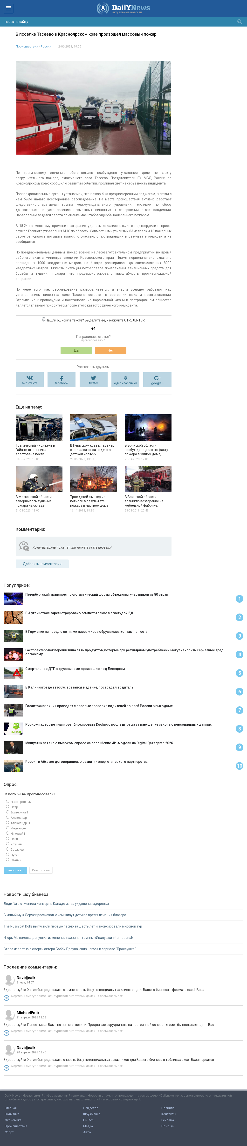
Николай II (18, 833)
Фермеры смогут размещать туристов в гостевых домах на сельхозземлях (67, 996)
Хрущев (16, 844)
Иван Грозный (21, 802)
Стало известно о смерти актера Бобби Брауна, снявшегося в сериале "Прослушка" (70, 949)
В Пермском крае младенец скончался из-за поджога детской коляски (92, 449)
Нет (111, 350)
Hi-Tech (88, 1120)
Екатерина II (19, 812)
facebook (62, 383)
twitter (93, 383)
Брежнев (17, 849)
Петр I (15, 807)
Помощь (167, 1126)
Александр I (19, 817)
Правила (167, 1108)
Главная (11, 1108)
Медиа (88, 1126)
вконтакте (29, 383)
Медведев (18, 828)
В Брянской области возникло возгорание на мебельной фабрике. (144, 501)
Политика (12, 1114)
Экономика (13, 1120)
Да (76, 350)
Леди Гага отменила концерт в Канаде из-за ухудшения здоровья (56, 904)
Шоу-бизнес (91, 1114)
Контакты (168, 1114)
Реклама (167, 1120)
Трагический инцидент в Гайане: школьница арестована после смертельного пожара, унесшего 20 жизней (35, 454)
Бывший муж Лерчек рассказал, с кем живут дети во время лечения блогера (65, 915)
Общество (90, 1108)
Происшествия (27, 46)
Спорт (9, 1132)
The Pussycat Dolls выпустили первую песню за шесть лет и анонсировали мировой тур (73, 926)
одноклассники (125, 383)
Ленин (15, 839)
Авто (87, 1132)
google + (157, 383)
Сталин (15, 860)
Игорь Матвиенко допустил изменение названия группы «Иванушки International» (69, 938)
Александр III (20, 823)
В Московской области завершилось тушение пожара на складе (34, 501)
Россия (46, 46)
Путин (14, 855)
